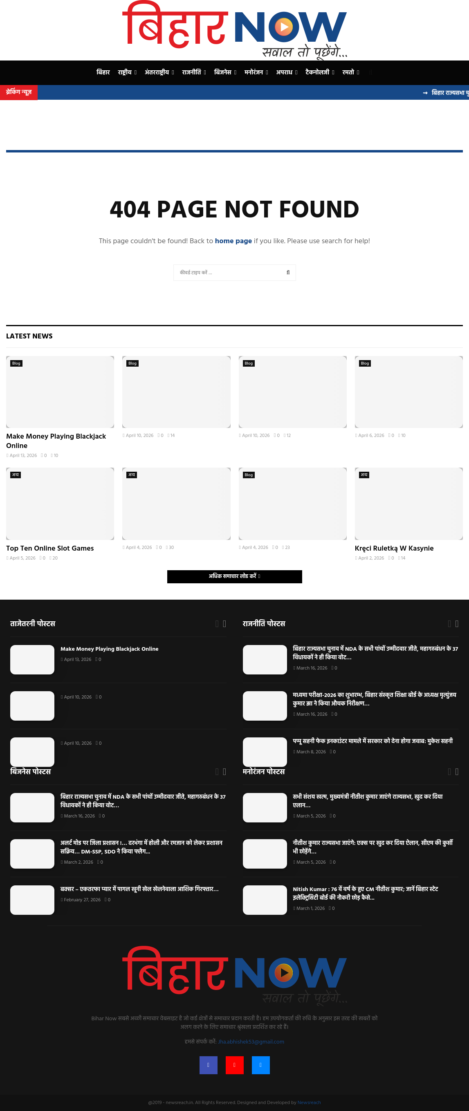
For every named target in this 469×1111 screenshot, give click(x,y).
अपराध (284, 73)
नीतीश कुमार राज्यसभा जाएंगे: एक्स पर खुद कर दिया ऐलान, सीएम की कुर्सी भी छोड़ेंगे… (373, 848)
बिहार (103, 73)
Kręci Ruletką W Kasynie (394, 549)
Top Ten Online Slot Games (50, 549)
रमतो (348, 73)
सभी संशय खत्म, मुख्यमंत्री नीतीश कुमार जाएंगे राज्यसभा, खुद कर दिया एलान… (368, 802)
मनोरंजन (254, 73)
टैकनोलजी (318, 73)
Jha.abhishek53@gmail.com (251, 1042)
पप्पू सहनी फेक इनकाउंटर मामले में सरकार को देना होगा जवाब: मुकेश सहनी (373, 741)
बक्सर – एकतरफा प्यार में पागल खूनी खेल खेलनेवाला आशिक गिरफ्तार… (140, 889)
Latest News (29, 337)
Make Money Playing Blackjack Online (56, 441)
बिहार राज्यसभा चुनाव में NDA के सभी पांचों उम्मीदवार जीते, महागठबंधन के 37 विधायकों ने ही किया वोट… (375, 654)
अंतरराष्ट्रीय (157, 73)
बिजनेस (222, 73)
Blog (16, 363)
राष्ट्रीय (125, 73)
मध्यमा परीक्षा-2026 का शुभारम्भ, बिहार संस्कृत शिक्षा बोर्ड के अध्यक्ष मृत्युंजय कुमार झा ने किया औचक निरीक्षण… (375, 700)
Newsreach (309, 1103)
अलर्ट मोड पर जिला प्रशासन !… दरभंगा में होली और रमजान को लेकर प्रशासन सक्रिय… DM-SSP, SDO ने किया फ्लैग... (141, 848)
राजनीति (191, 73)
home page (233, 241)
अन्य (15, 475)
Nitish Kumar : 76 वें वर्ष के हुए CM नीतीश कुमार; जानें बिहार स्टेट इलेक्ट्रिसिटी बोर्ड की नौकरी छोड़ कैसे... (365, 894)
